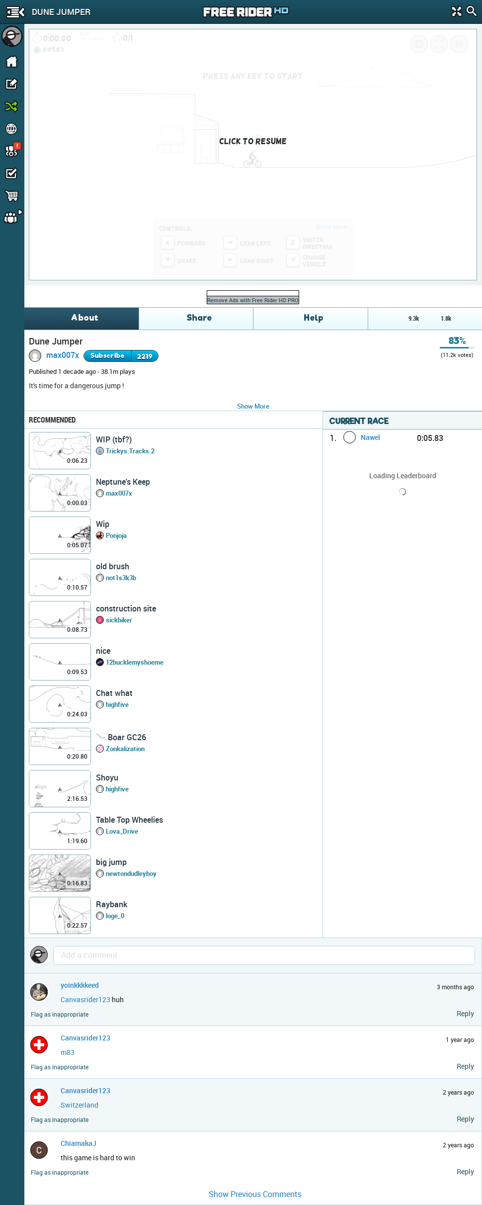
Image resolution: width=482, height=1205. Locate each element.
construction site (126, 608)
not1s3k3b (121, 578)
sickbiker (119, 620)
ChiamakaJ (78, 1143)
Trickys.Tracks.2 (130, 451)
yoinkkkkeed (80, 985)
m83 (68, 1052)
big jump (111, 862)
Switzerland (79, 1105)
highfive (117, 704)
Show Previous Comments (255, 1194)
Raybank (111, 904)
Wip (102, 523)
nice (103, 650)
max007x (62, 354)
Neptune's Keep (123, 481)
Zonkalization (125, 749)
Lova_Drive (122, 831)
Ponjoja (116, 535)
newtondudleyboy (131, 873)
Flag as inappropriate (59, 1014)
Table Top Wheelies (129, 819)
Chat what (114, 693)
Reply (465, 1013)
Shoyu (107, 777)
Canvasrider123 (85, 999)
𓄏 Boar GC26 (121, 737)
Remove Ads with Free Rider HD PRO (253, 300)
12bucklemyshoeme (134, 662)
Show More (253, 406)
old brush (112, 566)
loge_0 (115, 916)
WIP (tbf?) (114, 439)
